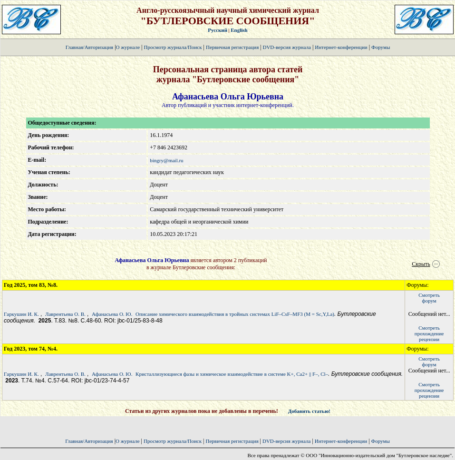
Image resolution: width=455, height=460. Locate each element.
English (239, 30)
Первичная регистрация (233, 47)
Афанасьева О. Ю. (112, 314)
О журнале (128, 47)
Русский (217, 30)
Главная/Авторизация (89, 47)
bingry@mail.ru (166, 160)
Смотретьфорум (429, 297)
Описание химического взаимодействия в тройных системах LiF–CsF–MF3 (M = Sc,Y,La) (235, 314)
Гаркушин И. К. (21, 314)
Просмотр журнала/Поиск (173, 47)
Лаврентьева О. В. (65, 314)
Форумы (380, 47)
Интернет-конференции (341, 47)
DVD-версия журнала (286, 47)
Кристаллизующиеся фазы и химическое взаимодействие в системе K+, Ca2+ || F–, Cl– (232, 374)
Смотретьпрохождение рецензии (429, 333)
